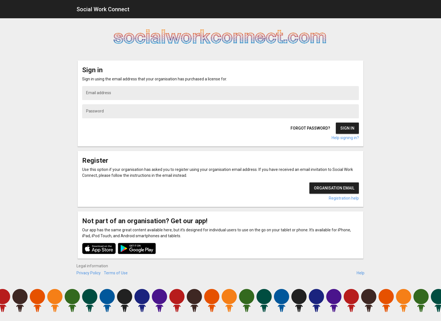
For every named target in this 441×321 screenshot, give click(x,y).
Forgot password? (310, 128)
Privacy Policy (88, 273)
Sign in (347, 128)
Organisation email (334, 188)
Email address (98, 93)
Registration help (344, 198)
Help (360, 273)
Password (95, 111)
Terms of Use (116, 273)
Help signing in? (345, 137)
